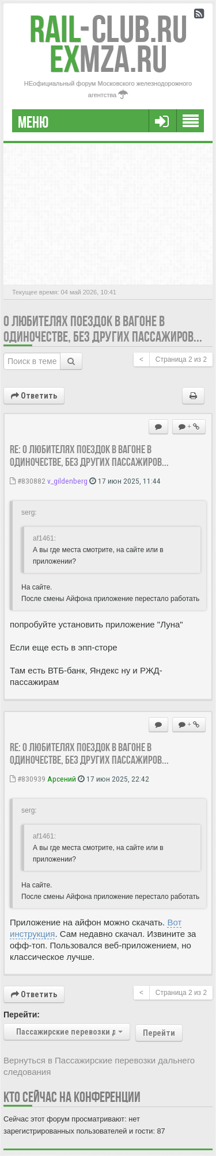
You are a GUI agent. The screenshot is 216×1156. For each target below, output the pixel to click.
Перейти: (21, 1014)
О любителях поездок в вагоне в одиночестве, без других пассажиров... (102, 328)
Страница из (181, 359)
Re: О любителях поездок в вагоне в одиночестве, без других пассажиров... (89, 455)
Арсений (61, 778)
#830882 (28, 480)
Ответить (34, 395)
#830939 (28, 778)
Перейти (159, 1033)
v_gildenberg (67, 480)
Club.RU (108, 29)
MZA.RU (108, 59)
